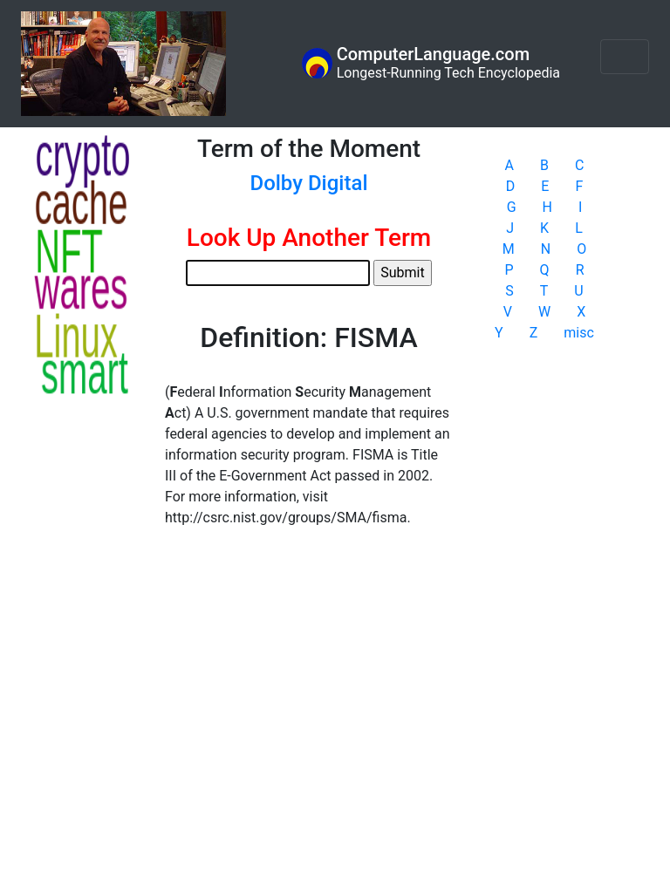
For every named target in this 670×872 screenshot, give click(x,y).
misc (579, 332)
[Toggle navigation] (624, 56)
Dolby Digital (308, 183)
